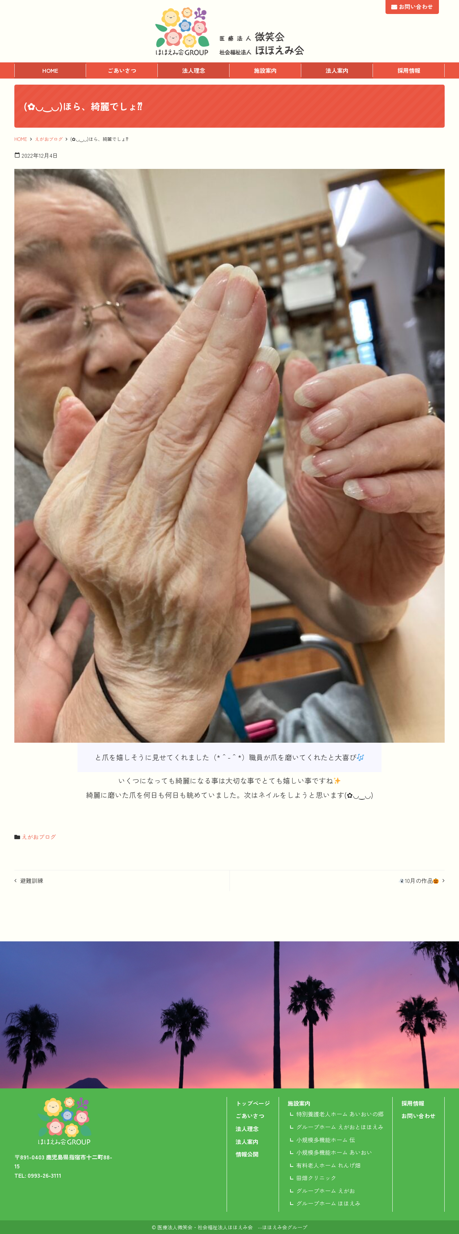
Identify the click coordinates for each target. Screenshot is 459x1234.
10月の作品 (418, 880)
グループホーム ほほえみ (328, 1203)
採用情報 (408, 70)
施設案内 (265, 70)
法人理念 (193, 70)
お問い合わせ (416, 6)
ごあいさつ (122, 70)
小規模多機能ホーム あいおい (334, 1152)
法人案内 (337, 70)
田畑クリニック (316, 1177)
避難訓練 (31, 880)
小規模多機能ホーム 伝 (325, 1139)
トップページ (253, 1103)
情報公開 (247, 1154)
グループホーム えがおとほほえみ (340, 1126)
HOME (50, 70)
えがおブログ (49, 139)
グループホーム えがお (325, 1190)
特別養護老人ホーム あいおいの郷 (340, 1114)
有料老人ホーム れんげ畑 (328, 1165)
